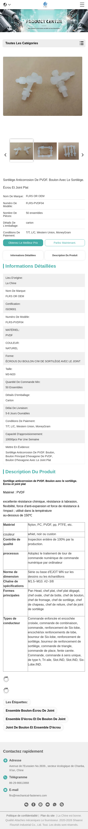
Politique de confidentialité (22, 815)
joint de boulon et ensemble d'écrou (33, 727)
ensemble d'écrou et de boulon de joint (35, 719)
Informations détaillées (23, 255)
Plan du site (48, 815)
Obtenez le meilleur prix (23, 242)
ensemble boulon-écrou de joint (30, 710)
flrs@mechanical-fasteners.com (28, 795)
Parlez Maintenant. (65, 242)
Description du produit (64, 255)
